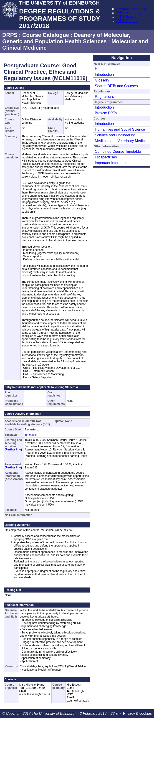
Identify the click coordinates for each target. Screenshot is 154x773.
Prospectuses (106, 157)
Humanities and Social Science (120, 129)
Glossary (102, 80)
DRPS (10, 35)
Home (100, 69)
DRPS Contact (126, 21)
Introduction (104, 74)
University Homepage (132, 8)
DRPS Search (126, 17)
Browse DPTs (106, 113)
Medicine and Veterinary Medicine (122, 141)
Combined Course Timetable (118, 151)
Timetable (31, 434)
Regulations (104, 97)
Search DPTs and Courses (116, 86)
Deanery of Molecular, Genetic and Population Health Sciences (66, 38)
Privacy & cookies (137, 713)
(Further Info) (13, 449)
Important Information (112, 163)
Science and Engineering (115, 135)
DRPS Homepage (129, 13)
